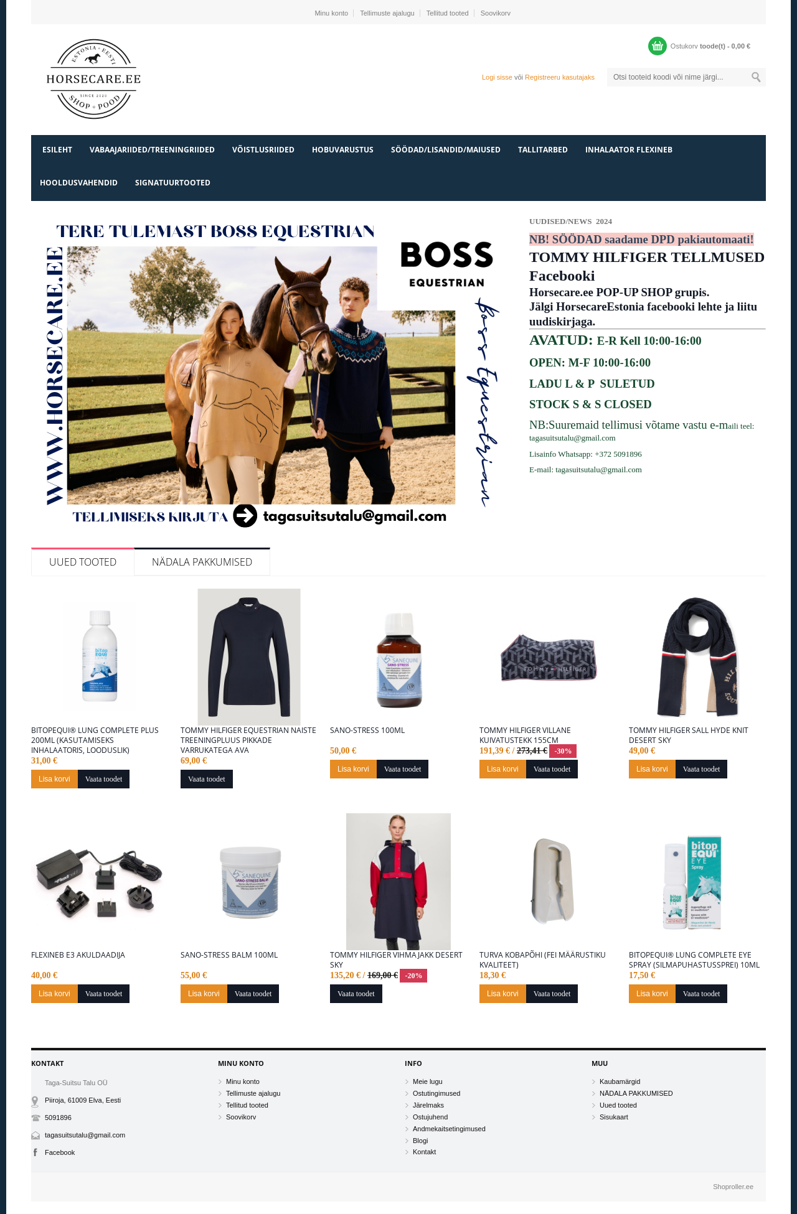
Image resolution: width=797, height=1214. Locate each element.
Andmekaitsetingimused (449, 1128)
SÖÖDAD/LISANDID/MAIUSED (446, 149)
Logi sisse (497, 77)
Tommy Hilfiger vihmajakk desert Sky (396, 960)
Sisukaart (614, 1117)
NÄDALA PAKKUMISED (202, 562)
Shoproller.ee (733, 1186)
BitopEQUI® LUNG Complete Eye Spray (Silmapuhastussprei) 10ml (694, 960)
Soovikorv (496, 13)
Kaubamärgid (620, 1081)
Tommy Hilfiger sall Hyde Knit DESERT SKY (688, 735)
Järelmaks (428, 1105)
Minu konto (331, 13)
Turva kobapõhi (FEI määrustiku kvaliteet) (542, 960)
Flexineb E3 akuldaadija (78, 955)
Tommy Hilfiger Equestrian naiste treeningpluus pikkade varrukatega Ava (248, 740)
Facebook (60, 1152)
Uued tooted (82, 562)
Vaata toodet (104, 779)
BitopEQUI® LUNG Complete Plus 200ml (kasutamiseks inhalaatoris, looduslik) (95, 740)
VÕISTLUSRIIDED (263, 149)
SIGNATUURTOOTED (172, 182)
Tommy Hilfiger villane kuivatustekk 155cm (525, 735)
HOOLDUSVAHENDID (79, 182)
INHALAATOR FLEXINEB (628, 149)
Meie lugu (428, 1081)
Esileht (57, 149)
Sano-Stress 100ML (367, 730)
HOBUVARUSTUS (343, 149)
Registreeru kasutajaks (560, 77)
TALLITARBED (543, 149)
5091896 (58, 1117)
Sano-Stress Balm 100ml (229, 955)
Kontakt (424, 1152)
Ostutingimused (436, 1093)
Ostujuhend (430, 1117)
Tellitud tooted (448, 13)
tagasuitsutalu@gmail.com (85, 1135)
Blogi (420, 1140)
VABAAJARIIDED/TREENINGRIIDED (152, 149)
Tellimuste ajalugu (387, 13)
